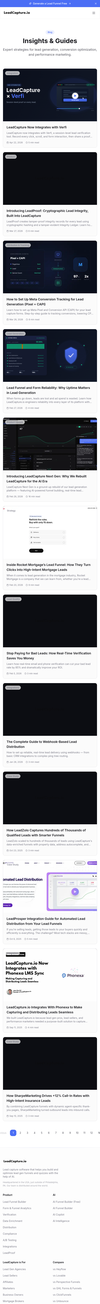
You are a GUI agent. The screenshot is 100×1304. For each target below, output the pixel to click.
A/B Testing (9, 1240)
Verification (9, 1214)
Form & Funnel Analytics (17, 1208)
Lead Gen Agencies (14, 1269)
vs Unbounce (61, 1301)
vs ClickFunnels (62, 1294)
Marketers (9, 1288)
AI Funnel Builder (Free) (66, 1201)
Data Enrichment (12, 1220)
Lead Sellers (10, 1275)
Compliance (10, 1233)
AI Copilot (58, 1214)
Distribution (9, 1227)
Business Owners (13, 1294)
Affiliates (8, 1281)
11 (84, 1132)
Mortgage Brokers (13, 1301)
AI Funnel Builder (63, 1208)
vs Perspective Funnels (66, 1281)
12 (91, 1132)
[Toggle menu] (94, 13)
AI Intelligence (61, 1220)
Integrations (10, 1246)
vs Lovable (59, 1275)
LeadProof (9, 1252)
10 (77, 1132)
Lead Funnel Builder (14, 1201)
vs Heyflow (59, 1269)
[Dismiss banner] (96, 3)
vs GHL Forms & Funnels (67, 1288)
